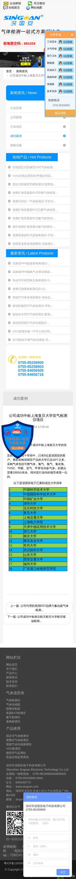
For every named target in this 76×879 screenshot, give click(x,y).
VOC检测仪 (13, 748)
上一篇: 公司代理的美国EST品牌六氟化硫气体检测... (39, 608)
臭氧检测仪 (13, 721)
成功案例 (38, 136)
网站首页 (11, 664)
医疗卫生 (52, 55)
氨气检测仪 (13, 717)
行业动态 (38, 127)
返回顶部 (60, 113)
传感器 (50, 84)
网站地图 (36, 7)
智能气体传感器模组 (19, 744)
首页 (9, 71)
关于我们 (11, 668)
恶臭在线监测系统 (17, 757)
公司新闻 (38, 117)
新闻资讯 (22, 71)
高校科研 (52, 77)
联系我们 (11, 685)
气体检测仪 (13, 700)
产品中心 (11, 673)
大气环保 (52, 48)
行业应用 (38, 108)
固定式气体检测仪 (17, 735)
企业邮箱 (15, 3)
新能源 (50, 62)
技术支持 (52, 91)
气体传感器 (13, 704)
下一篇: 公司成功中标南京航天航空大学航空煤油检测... (36, 619)
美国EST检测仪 (16, 713)
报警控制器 (13, 708)
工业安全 (52, 41)
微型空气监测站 (16, 752)
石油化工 (52, 70)
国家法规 (38, 145)
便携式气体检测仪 (17, 740)
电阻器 (19, 851)
